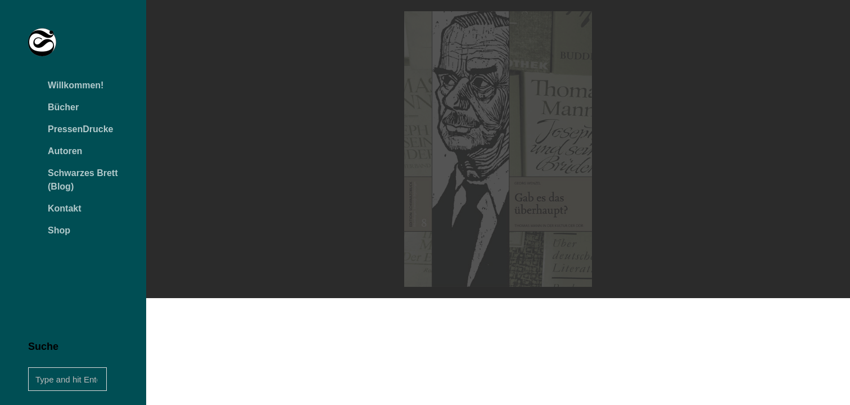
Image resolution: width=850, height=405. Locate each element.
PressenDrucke (81, 129)
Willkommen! (75, 85)
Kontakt (65, 208)
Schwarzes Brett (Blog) (83, 179)
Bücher (63, 107)
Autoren (65, 151)
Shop (59, 230)
